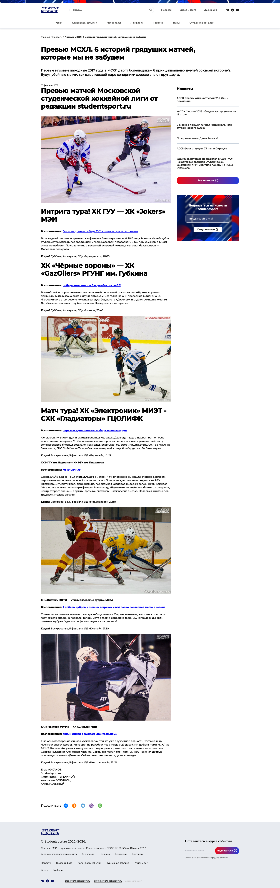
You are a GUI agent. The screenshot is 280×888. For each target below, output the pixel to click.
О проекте (88, 854)
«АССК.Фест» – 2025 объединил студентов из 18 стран (206, 113)
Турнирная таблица (118, 863)
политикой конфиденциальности (213, 857)
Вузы (176, 22)
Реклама (105, 854)
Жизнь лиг (210, 10)
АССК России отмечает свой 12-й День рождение (202, 99)
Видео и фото (187, 10)
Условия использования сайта (59, 854)
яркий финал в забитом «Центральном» (90, 734)
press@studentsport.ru (77, 880)
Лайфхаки (137, 22)
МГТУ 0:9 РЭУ (72, 469)
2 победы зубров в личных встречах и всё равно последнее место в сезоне (114, 607)
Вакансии (121, 854)
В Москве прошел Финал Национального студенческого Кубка (204, 126)
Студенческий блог (201, 22)
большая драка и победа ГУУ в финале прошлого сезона (100, 231)
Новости (166, 10)
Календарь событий (84, 22)
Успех (58, 22)
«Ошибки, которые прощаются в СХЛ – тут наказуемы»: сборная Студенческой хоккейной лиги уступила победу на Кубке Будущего (205, 163)
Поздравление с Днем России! (197, 138)
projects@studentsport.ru (108, 880)
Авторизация (231, 22)
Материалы (114, 22)
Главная (45, 37)
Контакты (137, 854)
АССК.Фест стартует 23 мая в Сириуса (202, 148)
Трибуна (158, 22)
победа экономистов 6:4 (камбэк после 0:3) (92, 285)
